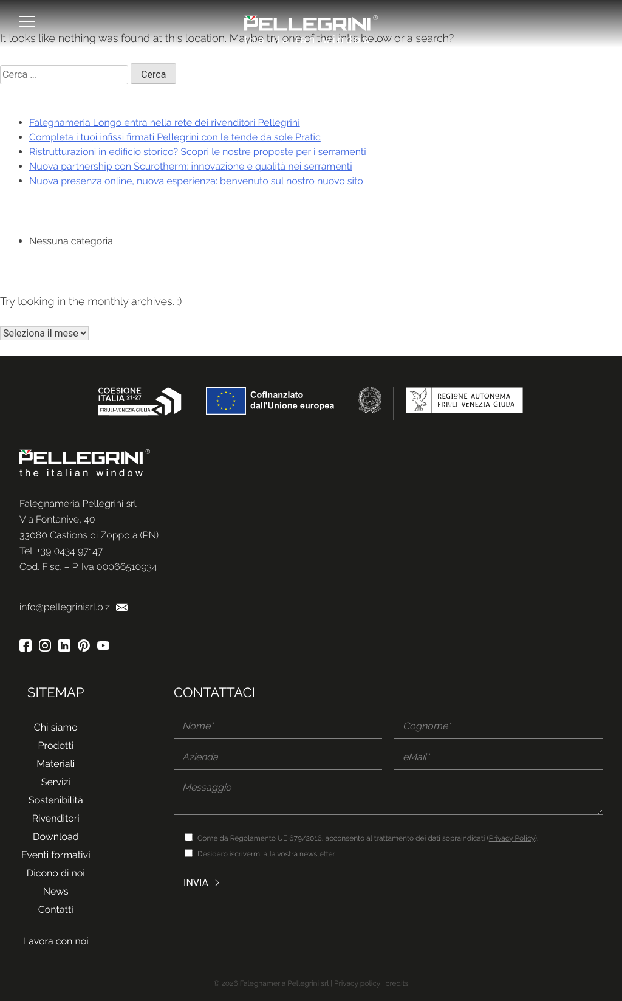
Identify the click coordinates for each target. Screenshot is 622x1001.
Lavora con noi (56, 941)
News (56, 891)
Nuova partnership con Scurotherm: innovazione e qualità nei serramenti (190, 166)
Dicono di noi (56, 873)
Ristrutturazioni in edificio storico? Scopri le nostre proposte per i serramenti (197, 151)
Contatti (55, 909)
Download (56, 836)
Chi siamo (56, 727)
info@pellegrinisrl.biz (73, 607)
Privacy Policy (512, 838)
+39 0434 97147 (69, 551)
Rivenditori (56, 818)
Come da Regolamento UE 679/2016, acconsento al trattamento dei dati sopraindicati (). (367, 838)
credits (397, 983)
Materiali (55, 763)
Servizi (55, 782)
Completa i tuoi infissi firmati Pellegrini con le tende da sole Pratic (175, 137)
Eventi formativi (56, 855)
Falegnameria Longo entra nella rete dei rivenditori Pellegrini (164, 122)
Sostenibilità (56, 800)
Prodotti (55, 745)
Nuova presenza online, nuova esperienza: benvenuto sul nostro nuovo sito (196, 181)
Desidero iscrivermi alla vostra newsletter (266, 854)
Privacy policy (357, 983)
